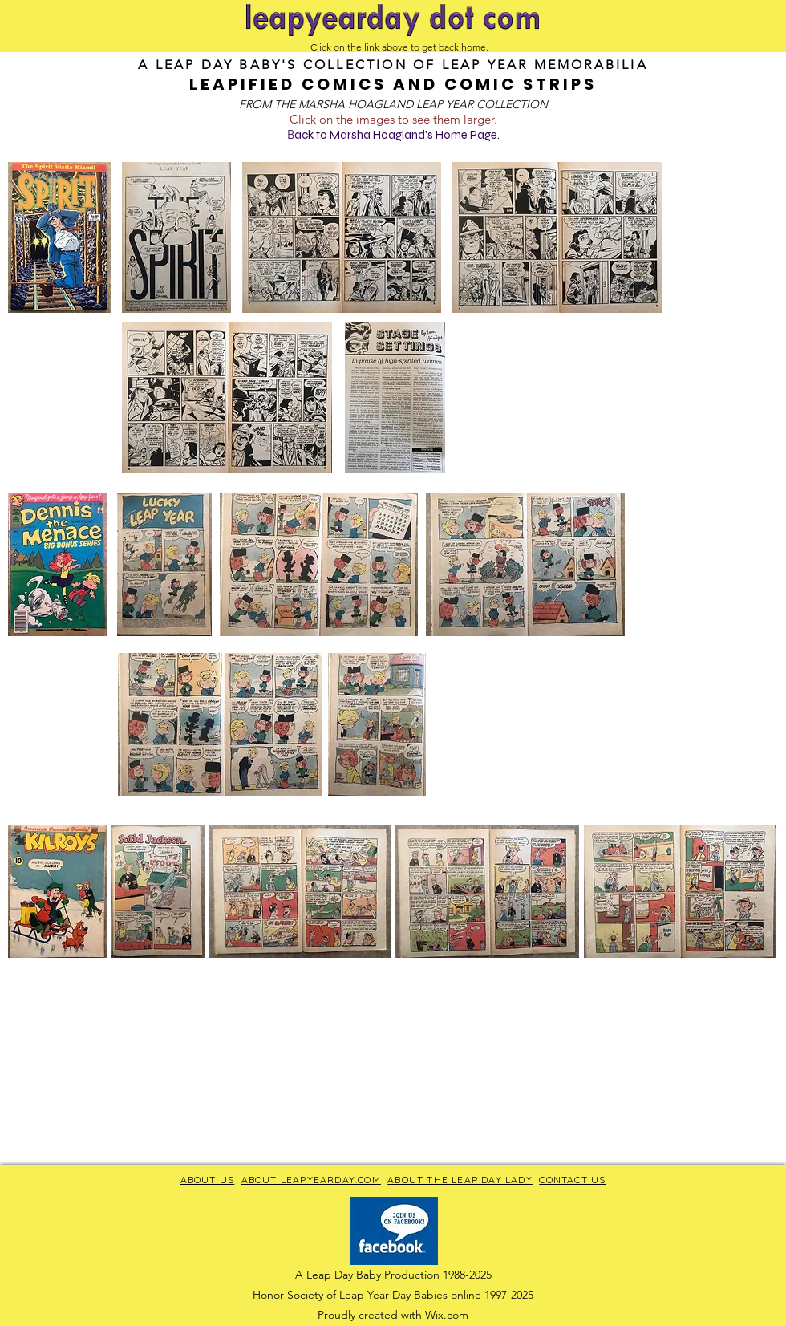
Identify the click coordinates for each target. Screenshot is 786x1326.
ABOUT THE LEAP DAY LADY (460, 1180)
